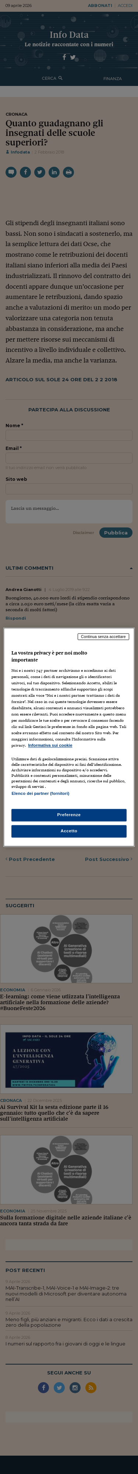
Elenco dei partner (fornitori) (40, 793)
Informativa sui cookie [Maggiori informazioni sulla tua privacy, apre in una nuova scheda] (50, 745)
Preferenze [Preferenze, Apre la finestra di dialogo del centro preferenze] (69, 814)
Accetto (69, 831)
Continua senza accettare (103, 636)
